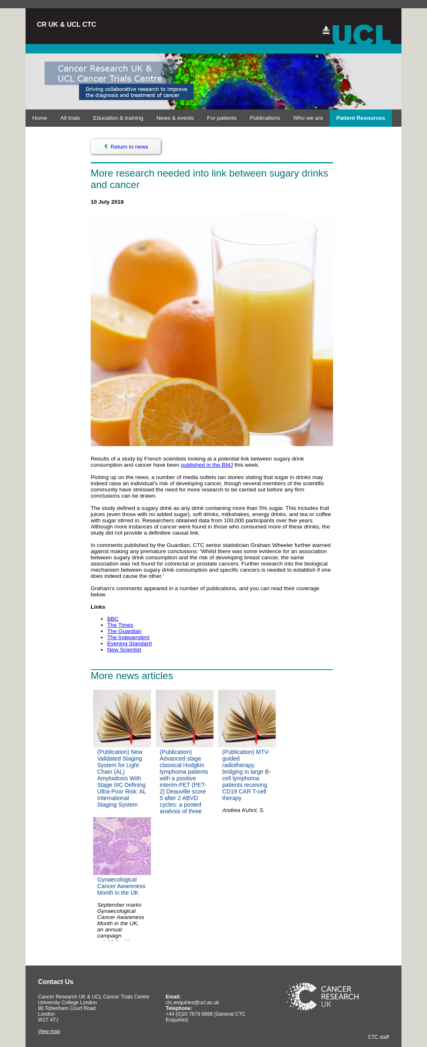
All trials (70, 118)
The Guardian (124, 631)
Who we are (308, 118)
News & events (175, 118)
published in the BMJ (207, 465)
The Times (120, 625)
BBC (113, 619)
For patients (222, 118)
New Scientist (124, 650)
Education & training (118, 118)
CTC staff (378, 1037)
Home (39, 118)
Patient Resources (360, 118)
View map (49, 1031)
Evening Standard (129, 643)
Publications (265, 118)
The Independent (128, 637)
